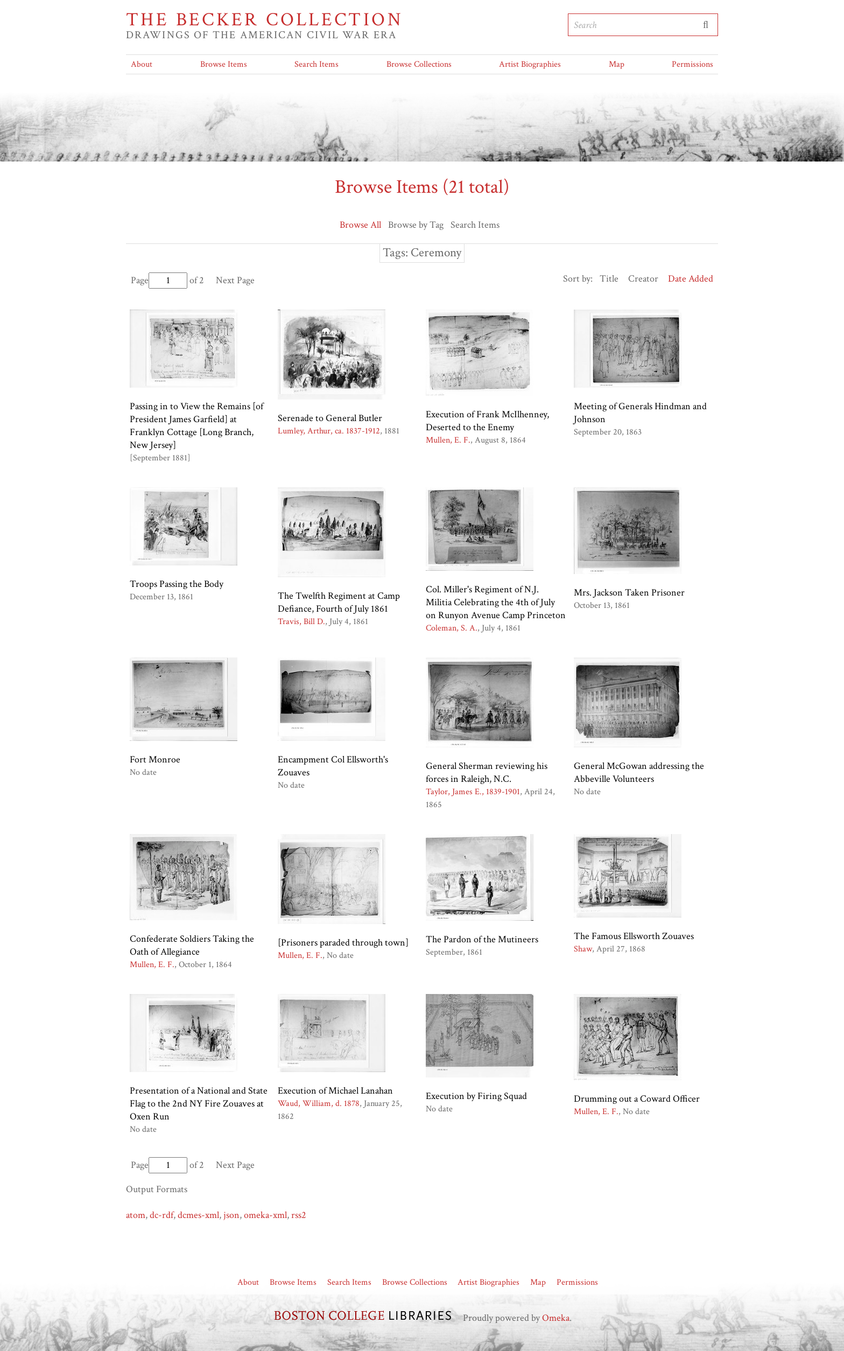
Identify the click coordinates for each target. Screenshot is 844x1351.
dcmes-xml (198, 1215)
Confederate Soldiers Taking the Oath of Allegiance (192, 945)
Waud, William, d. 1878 (319, 1103)
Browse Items (223, 64)
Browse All (360, 225)
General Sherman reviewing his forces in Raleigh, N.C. (486, 772)
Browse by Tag (416, 225)
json (231, 1215)
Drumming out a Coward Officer (637, 1099)
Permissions (692, 64)
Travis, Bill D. (301, 621)
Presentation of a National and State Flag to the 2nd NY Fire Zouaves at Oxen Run (199, 1103)
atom (135, 1215)
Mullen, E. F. (448, 440)
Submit (705, 24)
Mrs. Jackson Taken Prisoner (629, 592)
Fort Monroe (155, 759)
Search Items (316, 64)
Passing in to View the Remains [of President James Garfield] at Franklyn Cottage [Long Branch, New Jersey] (196, 425)
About (141, 64)
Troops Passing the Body (176, 584)
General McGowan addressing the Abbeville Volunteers (639, 772)
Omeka (555, 1318)
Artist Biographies (530, 64)
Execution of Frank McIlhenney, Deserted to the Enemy (487, 420)
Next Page (235, 280)
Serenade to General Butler (330, 418)
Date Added (690, 278)
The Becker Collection (264, 19)
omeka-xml (265, 1215)
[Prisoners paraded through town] (343, 942)
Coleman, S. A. (451, 628)
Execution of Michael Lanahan (335, 1090)
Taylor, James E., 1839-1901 (473, 791)
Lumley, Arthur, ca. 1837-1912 (329, 431)
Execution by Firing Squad (476, 1096)
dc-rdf (161, 1215)
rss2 (298, 1215)
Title (609, 278)
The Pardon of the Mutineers (482, 939)
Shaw (583, 949)
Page (159, 280)
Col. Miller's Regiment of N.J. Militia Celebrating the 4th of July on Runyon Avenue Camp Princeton (496, 602)
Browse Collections (419, 64)
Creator (643, 278)
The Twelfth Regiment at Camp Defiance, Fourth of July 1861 (339, 602)
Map (616, 64)
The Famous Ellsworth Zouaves (634, 936)
